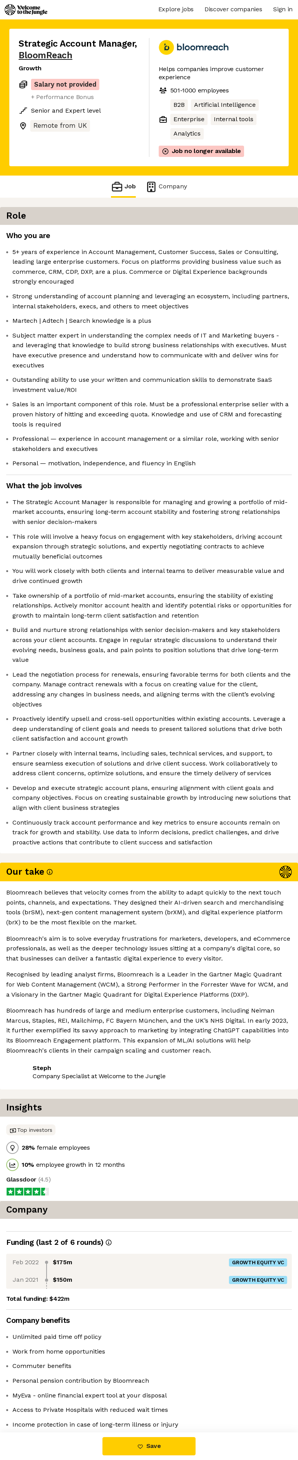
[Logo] (26, 9)
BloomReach (45, 55)
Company (166, 186)
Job (123, 186)
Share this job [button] (40, 1399)
